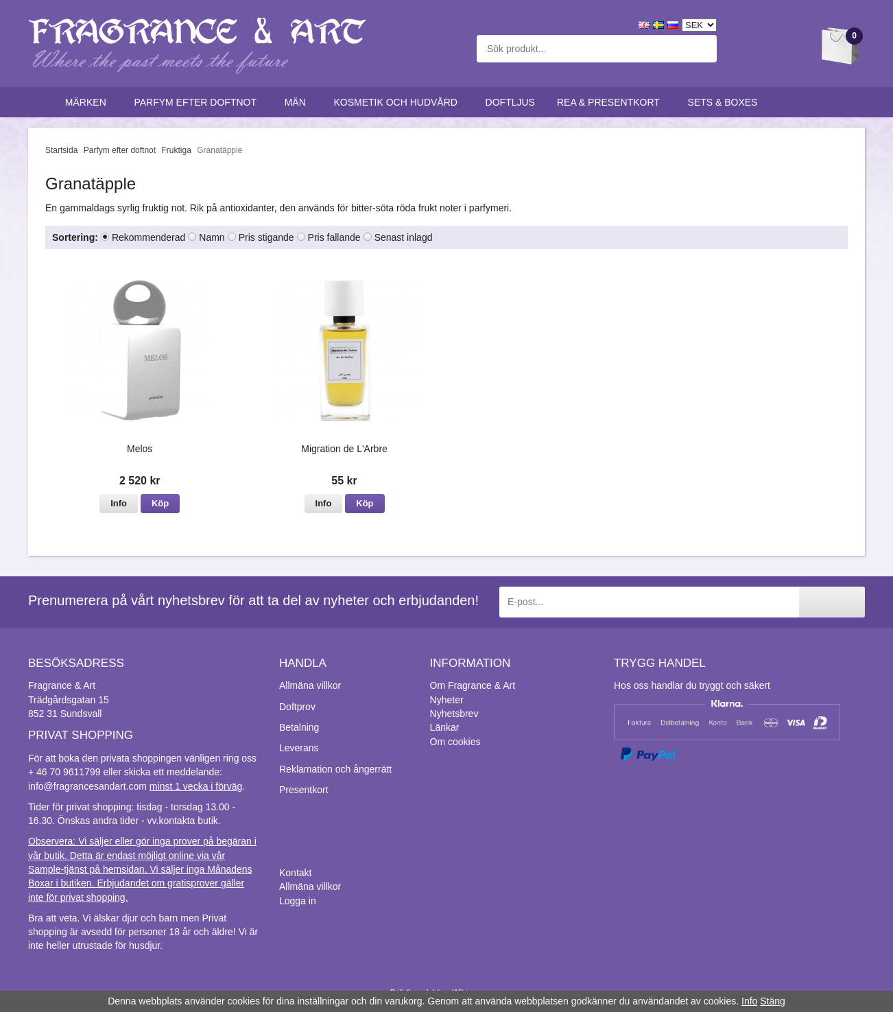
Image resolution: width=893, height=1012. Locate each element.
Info (118, 503)
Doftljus (510, 102)
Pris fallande (334, 237)
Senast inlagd (403, 237)
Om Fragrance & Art (472, 685)
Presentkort (304, 789)
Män (298, 102)
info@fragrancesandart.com (87, 786)
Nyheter (447, 699)
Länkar (445, 727)
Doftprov (297, 706)
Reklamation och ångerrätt (335, 769)
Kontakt (295, 872)
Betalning (299, 727)
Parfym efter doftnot (198, 102)
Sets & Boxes (726, 102)
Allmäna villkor (310, 685)
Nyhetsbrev (454, 713)
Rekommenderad (148, 237)
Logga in (297, 900)
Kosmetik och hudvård (398, 102)
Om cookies (455, 741)
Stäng (772, 1001)
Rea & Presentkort (611, 102)
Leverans (299, 747)
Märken (88, 102)
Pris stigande (266, 237)
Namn (211, 237)
